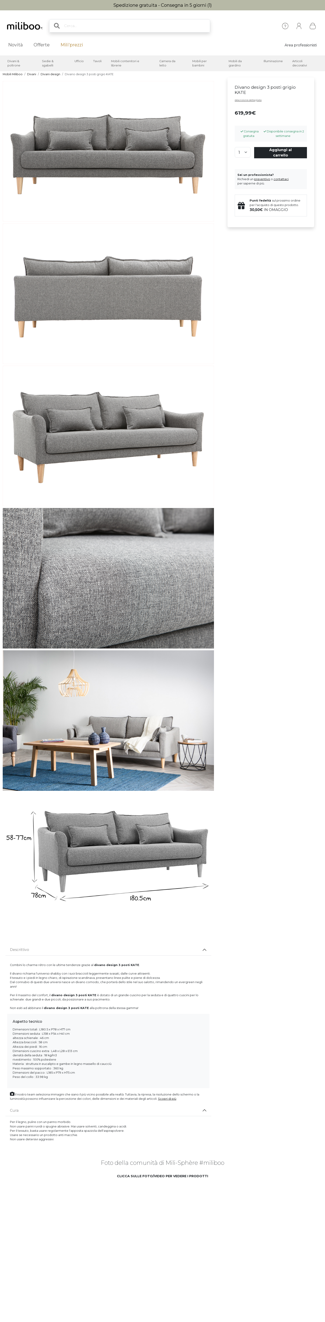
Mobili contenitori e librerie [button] (125, 63)
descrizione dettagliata (248, 100)
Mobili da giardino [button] (235, 63)
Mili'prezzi (71, 45)
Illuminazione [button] (273, 61)
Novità (15, 45)
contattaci (281, 179)
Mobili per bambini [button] (199, 63)
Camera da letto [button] (167, 63)
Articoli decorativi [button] (299, 63)
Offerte (42, 45)
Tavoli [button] (97, 61)
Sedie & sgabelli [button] (47, 63)
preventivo (262, 179)
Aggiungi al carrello (280, 152)
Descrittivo (19, 950)
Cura (14, 1110)
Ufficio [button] (79, 61)
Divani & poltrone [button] (13, 63)
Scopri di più (167, 1098)
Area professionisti (301, 45)
